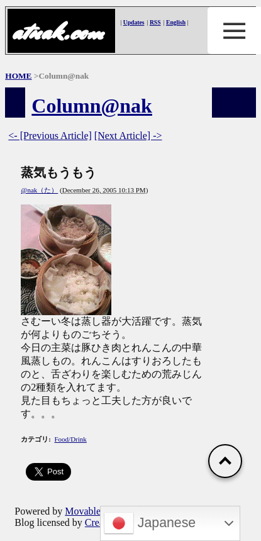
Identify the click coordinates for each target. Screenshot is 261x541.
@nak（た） (39, 190)
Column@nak (91, 105)
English (176, 22)
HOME (18, 76)
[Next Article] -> (128, 135)
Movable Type (94, 511)
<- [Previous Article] (50, 135)
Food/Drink (70, 439)
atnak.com (57, 31)
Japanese (150, 523)
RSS (155, 22)
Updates (134, 22)
